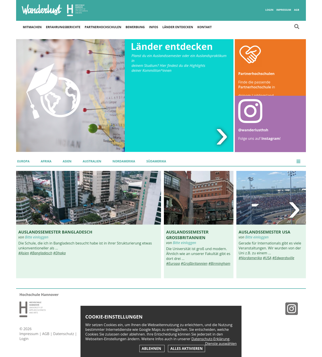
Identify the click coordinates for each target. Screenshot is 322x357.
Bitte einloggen (36, 237)
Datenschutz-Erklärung (210, 338)
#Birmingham (219, 263)
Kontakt (204, 27)
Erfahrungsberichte (63, 27)
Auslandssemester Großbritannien (187, 234)
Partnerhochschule (254, 87)
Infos (153, 27)
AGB (296, 10)
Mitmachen (32, 27)
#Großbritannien (194, 263)
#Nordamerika (250, 257)
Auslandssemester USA (264, 232)
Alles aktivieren (186, 348)
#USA (267, 257)
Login (269, 10)
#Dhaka (59, 253)
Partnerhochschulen (103, 27)
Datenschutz (64, 333)
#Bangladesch (41, 253)
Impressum (283, 10)
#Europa (173, 263)
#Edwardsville (283, 257)
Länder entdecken (177, 27)
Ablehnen (152, 348)
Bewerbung (135, 27)
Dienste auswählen (221, 343)
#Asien (23, 253)
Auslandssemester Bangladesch (55, 232)
